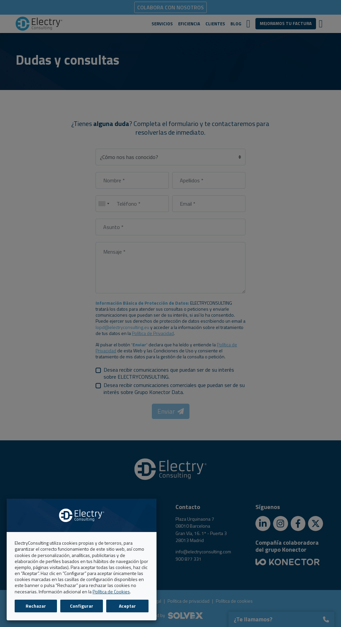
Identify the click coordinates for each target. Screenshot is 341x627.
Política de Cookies (111, 591)
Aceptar (127, 605)
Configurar (81, 605)
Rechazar (36, 605)
